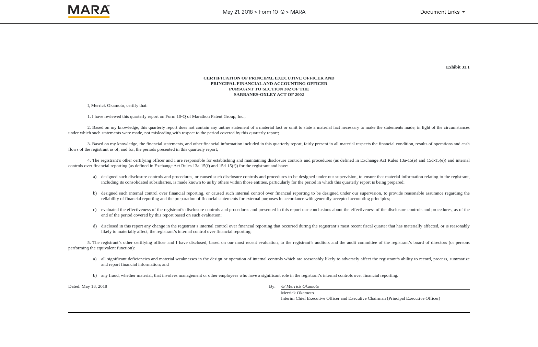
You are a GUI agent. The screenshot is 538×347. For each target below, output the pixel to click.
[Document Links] (444, 11)
